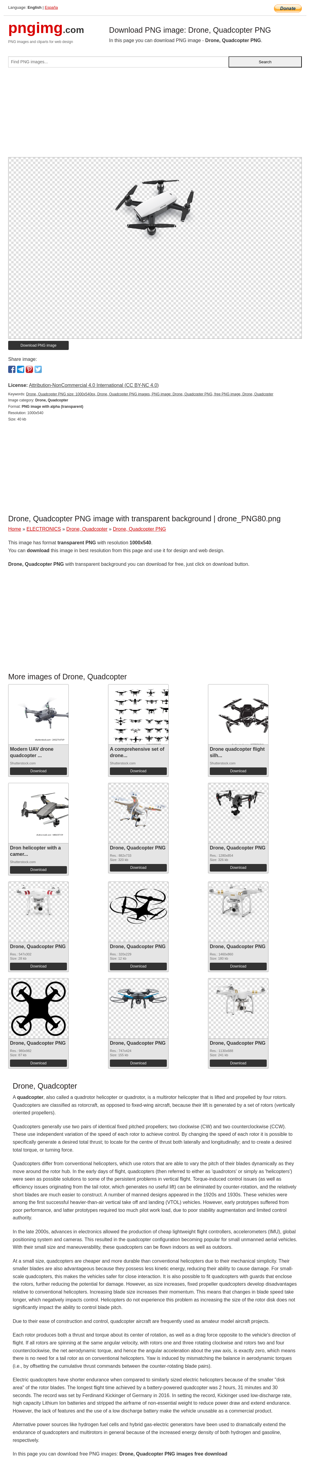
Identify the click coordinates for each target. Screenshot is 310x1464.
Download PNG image (39, 345)
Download (38, 771)
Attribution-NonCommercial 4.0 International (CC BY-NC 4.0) (94, 385)
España (51, 7)
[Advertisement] (155, 114)
